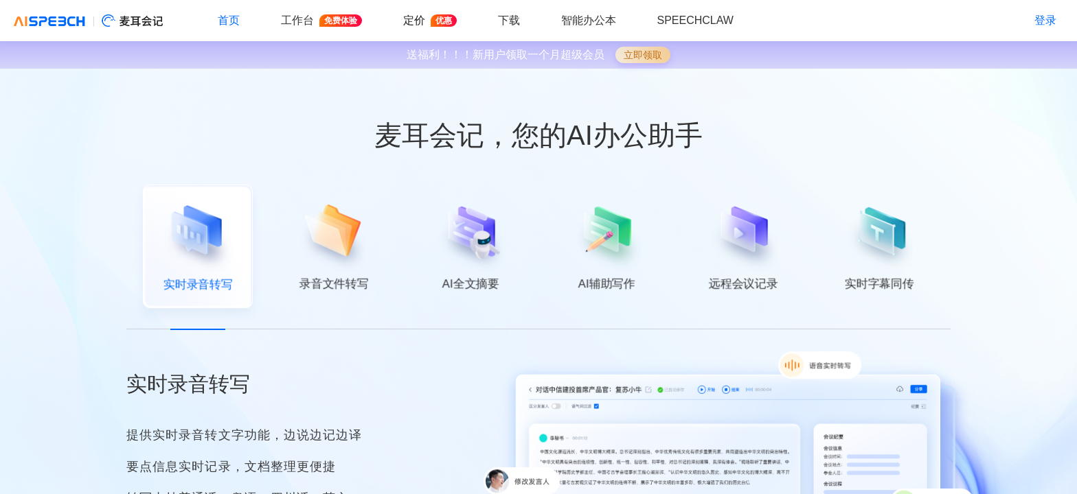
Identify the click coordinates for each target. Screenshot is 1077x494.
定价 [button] (430, 20)
